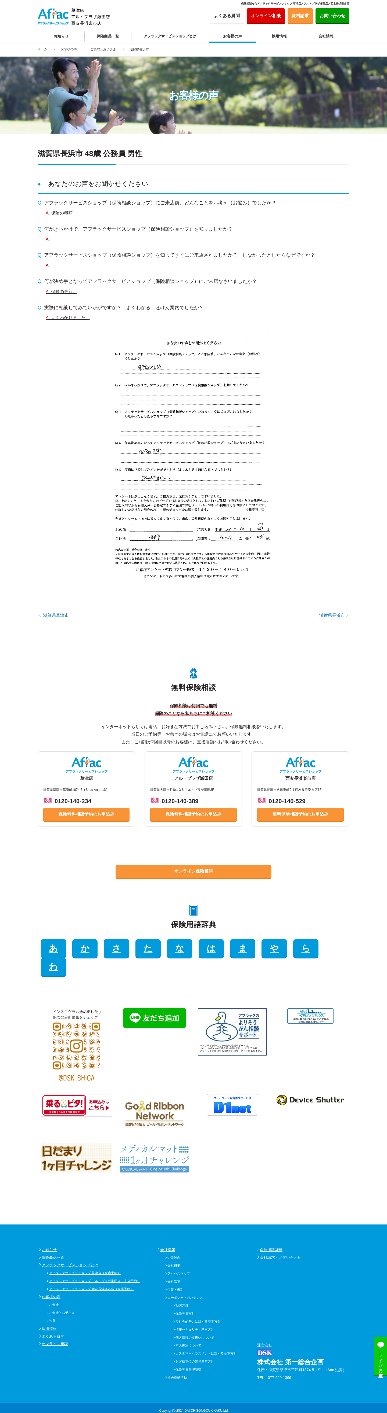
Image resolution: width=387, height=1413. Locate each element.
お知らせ (49, 1231)
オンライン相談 (55, 1325)
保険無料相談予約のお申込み (86, 814)
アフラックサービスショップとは (70, 1246)
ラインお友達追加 (380, 1360)
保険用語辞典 (271, 1231)
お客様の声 (51, 1278)
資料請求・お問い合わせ (280, 1239)
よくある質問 (53, 1317)
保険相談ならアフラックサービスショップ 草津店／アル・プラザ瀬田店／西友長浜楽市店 (295, 3)
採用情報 (49, 1310)
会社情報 (167, 1231)
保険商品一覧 (53, 1239)
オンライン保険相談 (193, 871)
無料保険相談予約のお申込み (300, 814)
